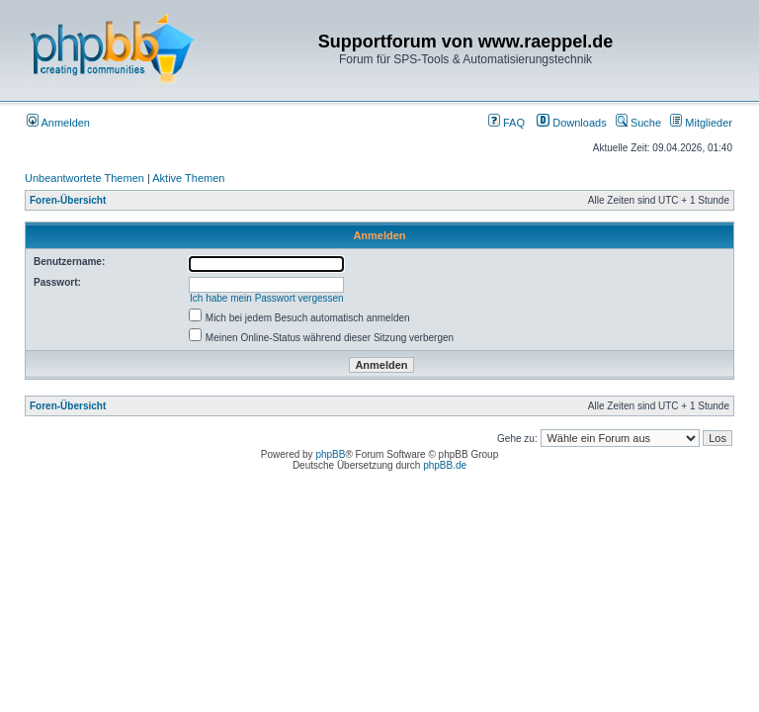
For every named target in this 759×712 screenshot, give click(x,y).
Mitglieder (701, 123)
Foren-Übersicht (68, 200)
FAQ (506, 123)
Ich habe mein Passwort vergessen (267, 298)
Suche (638, 123)
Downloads (571, 123)
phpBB (330, 454)
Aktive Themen (188, 178)
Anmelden (58, 123)
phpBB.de (444, 465)
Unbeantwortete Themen (84, 178)
